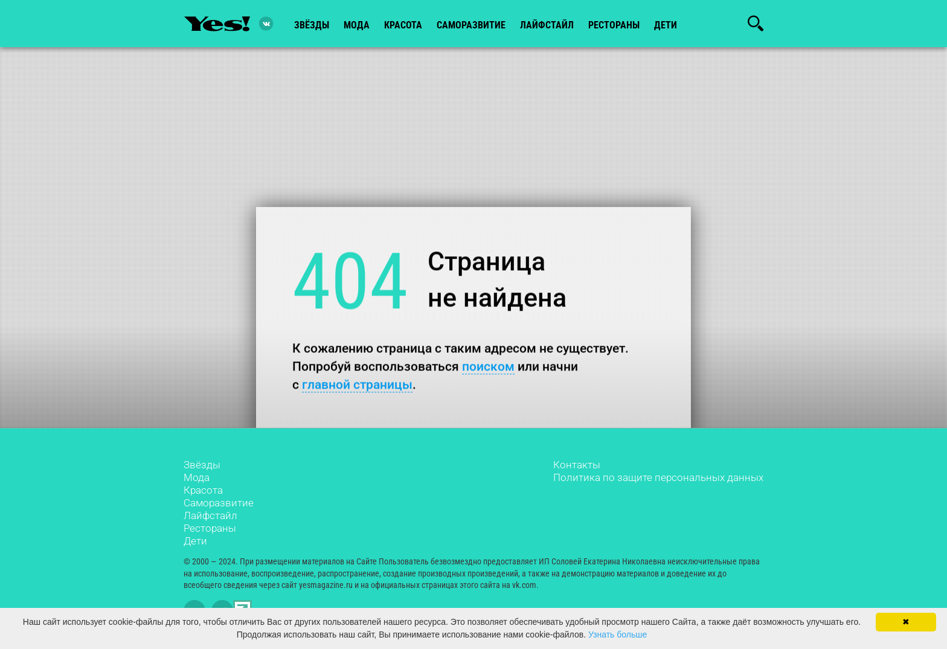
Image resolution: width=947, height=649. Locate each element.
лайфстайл (547, 25)
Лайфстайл (210, 515)
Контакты (576, 465)
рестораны (614, 25)
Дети (665, 25)
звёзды (311, 25)
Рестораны (210, 528)
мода (357, 25)
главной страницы (357, 384)
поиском (488, 365)
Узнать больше (617, 634)
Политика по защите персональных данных (658, 477)
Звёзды (202, 465)
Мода (197, 477)
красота (403, 25)
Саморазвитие (471, 25)
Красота (203, 490)
